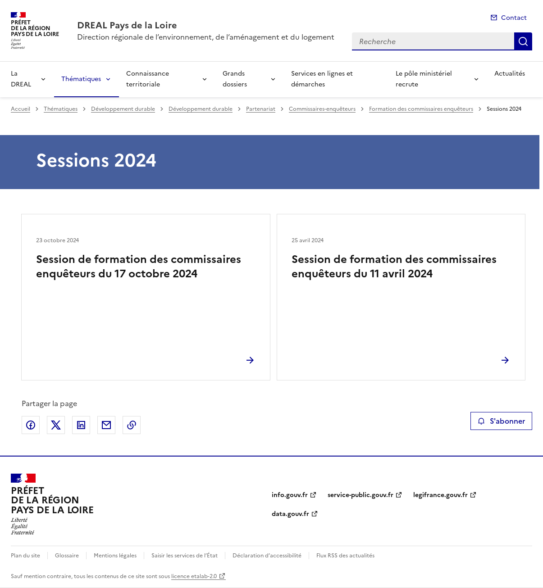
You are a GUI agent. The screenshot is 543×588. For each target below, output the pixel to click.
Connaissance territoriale (147, 79)
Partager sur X (56, 425)
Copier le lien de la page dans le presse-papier (132, 425)
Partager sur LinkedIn (81, 425)
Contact (514, 18)
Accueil (20, 109)
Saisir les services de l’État (184, 556)
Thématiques (81, 79)
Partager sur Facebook (31, 425)
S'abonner (501, 421)
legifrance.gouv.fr (440, 495)
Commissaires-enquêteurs (322, 109)
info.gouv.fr (290, 495)
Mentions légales (115, 556)
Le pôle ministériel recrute (424, 79)
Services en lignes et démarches (322, 79)
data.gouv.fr (290, 514)
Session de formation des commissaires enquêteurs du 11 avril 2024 (394, 266)
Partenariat (260, 109)
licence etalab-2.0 (194, 576)
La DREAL (21, 79)
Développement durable (123, 109)
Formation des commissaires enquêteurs (421, 109)
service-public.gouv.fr (360, 495)
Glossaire (67, 556)
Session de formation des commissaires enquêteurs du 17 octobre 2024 (138, 266)
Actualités (509, 73)
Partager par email (106, 425)
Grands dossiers (235, 79)
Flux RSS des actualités (345, 556)
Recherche (523, 41)
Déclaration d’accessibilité (267, 556)
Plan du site (25, 556)
